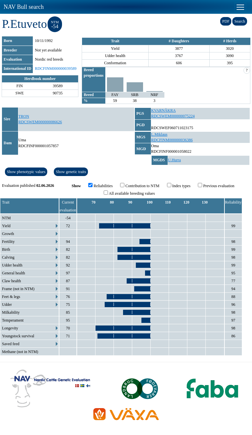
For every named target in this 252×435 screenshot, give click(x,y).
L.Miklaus (159, 134)
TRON (23, 116)
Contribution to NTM (139, 185)
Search (239, 21)
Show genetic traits (71, 171)
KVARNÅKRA (163, 110)
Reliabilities (100, 185)
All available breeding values (129, 193)
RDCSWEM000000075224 (173, 116)
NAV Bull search (24, 7)
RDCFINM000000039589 (55, 68)
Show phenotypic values (26, 171)
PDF (225, 21)
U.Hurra (174, 160)
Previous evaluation (216, 185)
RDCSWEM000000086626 (40, 122)
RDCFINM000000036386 (172, 140)
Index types (179, 185)
